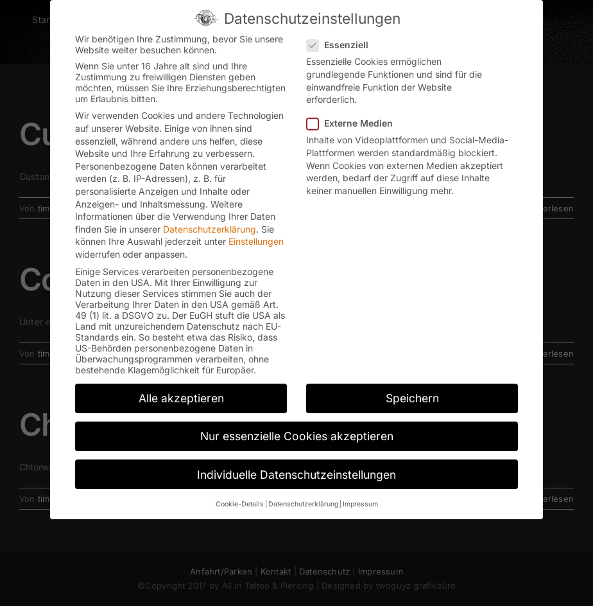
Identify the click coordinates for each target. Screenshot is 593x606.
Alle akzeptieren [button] (181, 397)
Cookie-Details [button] (240, 503)
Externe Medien (355, 121)
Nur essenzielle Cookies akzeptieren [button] (296, 434)
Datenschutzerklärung (209, 227)
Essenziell (342, 43)
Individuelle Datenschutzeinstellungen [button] (296, 473)
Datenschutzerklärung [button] (303, 503)
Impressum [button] (360, 503)
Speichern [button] (412, 397)
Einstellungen (256, 240)
